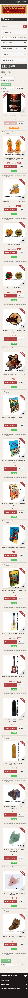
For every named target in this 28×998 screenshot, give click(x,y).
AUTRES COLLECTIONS (11, 37)
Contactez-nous (18, 2)
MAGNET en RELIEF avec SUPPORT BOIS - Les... (14, 418)
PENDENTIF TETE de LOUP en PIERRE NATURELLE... (14, 850)
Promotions (7, 54)
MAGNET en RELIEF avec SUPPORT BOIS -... (14, 331)
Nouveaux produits (10, 48)
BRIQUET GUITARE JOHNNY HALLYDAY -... (14, 633)
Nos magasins (8, 60)
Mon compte (5, 984)
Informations (8, 42)
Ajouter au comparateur (20, 131)
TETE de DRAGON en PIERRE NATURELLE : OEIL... (14, 937)
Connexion (24, 1)
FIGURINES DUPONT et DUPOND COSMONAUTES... (14, 159)
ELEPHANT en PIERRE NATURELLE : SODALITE (14, 807)
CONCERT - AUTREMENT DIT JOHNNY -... (14, 115)
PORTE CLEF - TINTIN (14, 244)
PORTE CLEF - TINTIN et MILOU (14, 287)
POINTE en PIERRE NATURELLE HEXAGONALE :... (14, 720)
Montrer (3, 80)
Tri (1, 77)
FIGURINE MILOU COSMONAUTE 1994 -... (14, 201)
